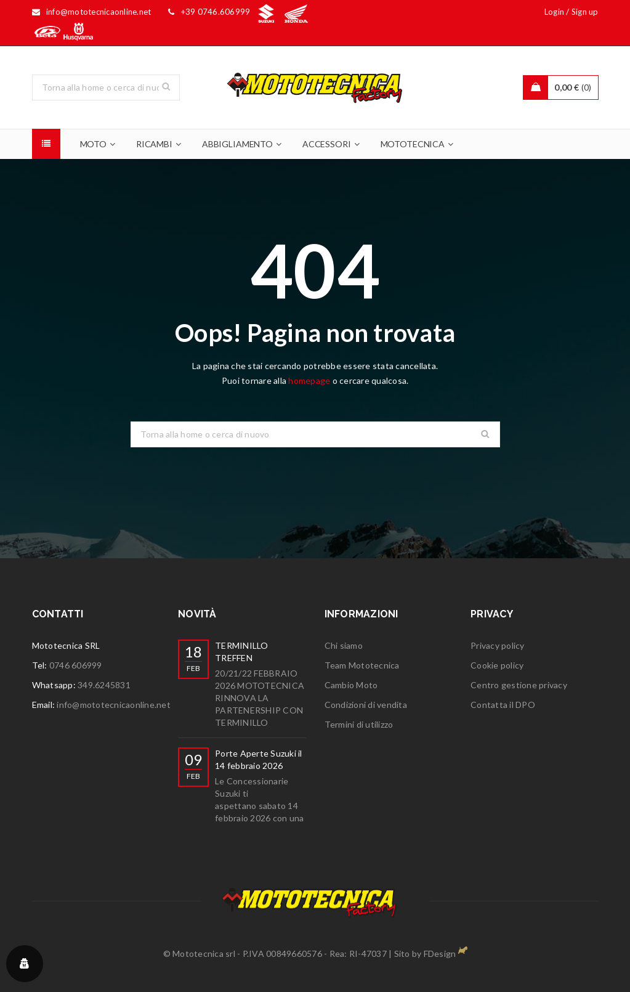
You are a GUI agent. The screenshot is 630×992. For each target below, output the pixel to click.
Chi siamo (344, 645)
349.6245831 (104, 685)
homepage (309, 380)
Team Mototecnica (362, 665)
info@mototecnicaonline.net (114, 704)
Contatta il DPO (502, 704)
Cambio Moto (351, 685)
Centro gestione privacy (518, 685)
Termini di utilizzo (359, 724)
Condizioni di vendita (366, 704)
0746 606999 (75, 665)
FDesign (440, 953)
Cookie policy (496, 665)
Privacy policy (497, 645)
